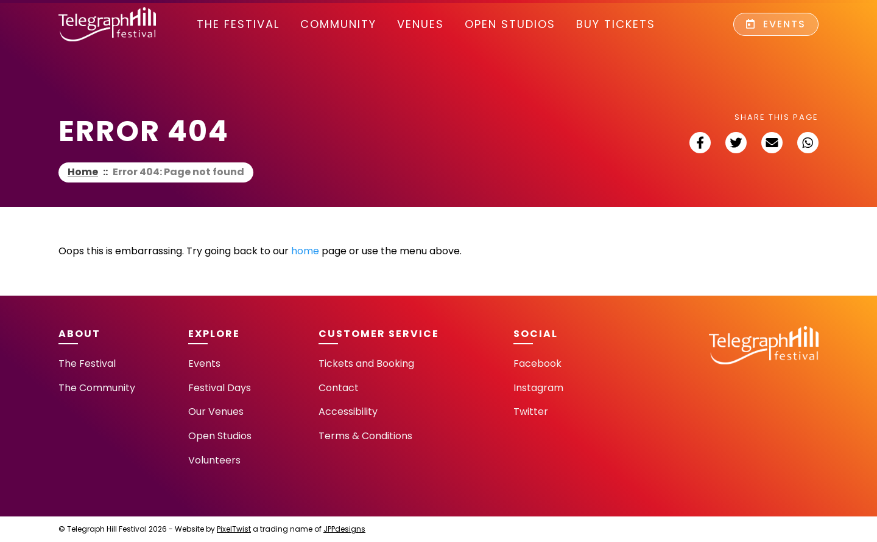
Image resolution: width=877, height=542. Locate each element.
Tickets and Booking (366, 363)
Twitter (530, 412)
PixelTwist (234, 529)
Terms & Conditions (365, 436)
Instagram (538, 388)
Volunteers (214, 460)
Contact (339, 388)
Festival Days (219, 388)
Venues (420, 24)
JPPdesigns (344, 529)
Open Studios (510, 24)
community (338, 24)
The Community (96, 388)
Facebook (537, 363)
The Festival (238, 24)
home (305, 251)
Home (83, 172)
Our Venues (216, 412)
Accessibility (348, 412)
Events (776, 24)
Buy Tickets (615, 24)
